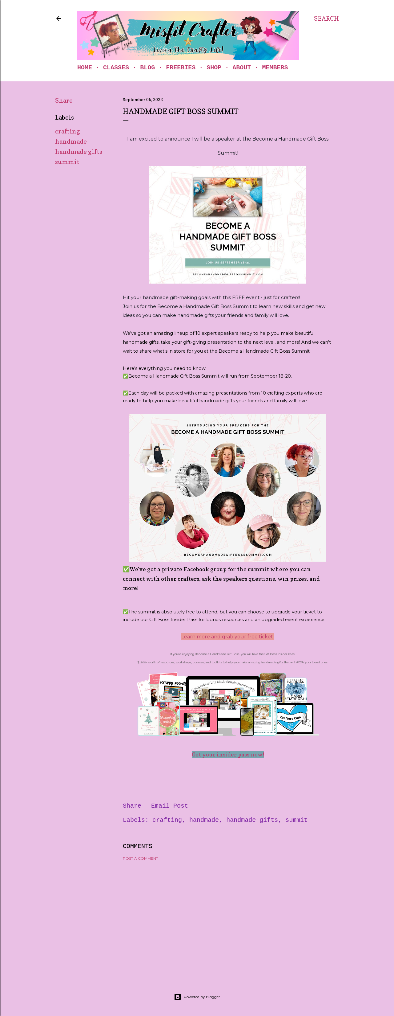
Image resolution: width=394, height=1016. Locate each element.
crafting (67, 131)
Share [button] (64, 100)
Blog (147, 67)
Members (275, 67)
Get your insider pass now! (228, 754)
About (241, 67)
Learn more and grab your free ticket (227, 637)
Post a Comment (140, 858)
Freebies (180, 67)
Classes (116, 67)
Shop (214, 67)
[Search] (326, 18)
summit (67, 162)
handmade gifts (78, 151)
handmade (71, 141)
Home (84, 67)
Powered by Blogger (197, 997)
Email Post (169, 805)
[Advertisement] (228, 919)
